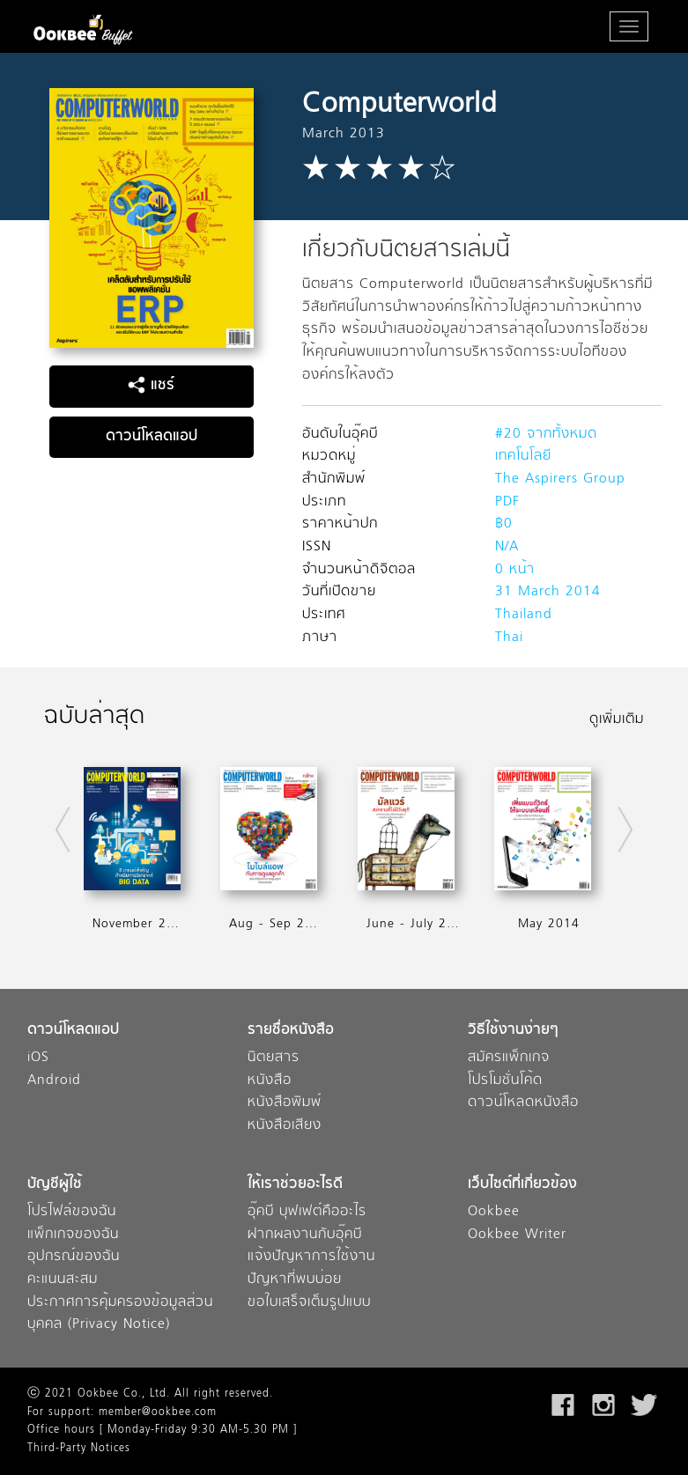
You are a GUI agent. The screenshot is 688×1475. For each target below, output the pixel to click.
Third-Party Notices (78, 1448)
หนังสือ (270, 1081)
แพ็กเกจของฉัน (73, 1235)
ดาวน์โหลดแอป (151, 436)
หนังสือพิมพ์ (285, 1103)
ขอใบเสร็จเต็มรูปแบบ (309, 1303)
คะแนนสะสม (62, 1280)
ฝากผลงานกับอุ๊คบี (305, 1235)
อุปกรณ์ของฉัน (73, 1257)
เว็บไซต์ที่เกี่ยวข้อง (522, 1185)
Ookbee (494, 1212)
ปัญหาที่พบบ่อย (295, 1280)
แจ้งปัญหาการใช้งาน (311, 1257)
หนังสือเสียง (285, 1126)
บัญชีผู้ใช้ (54, 1185)
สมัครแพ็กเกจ (509, 1058)
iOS (38, 1058)
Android (54, 1081)
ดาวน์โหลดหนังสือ (523, 1103)
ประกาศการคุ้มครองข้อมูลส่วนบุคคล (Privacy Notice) (120, 1314)
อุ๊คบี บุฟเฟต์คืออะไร (307, 1212)
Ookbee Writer (517, 1235)
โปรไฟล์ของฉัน (71, 1212)
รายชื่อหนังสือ (291, 1031)
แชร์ (151, 385)
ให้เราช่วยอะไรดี (295, 1185)
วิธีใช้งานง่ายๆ (513, 1031)
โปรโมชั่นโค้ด (505, 1081)
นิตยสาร (274, 1058)
